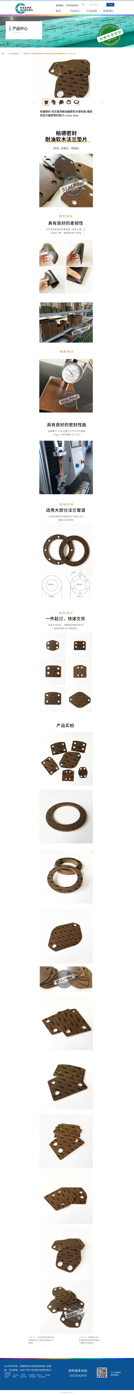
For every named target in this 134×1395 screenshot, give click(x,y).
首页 (2, 53)
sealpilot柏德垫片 (14, 53)
